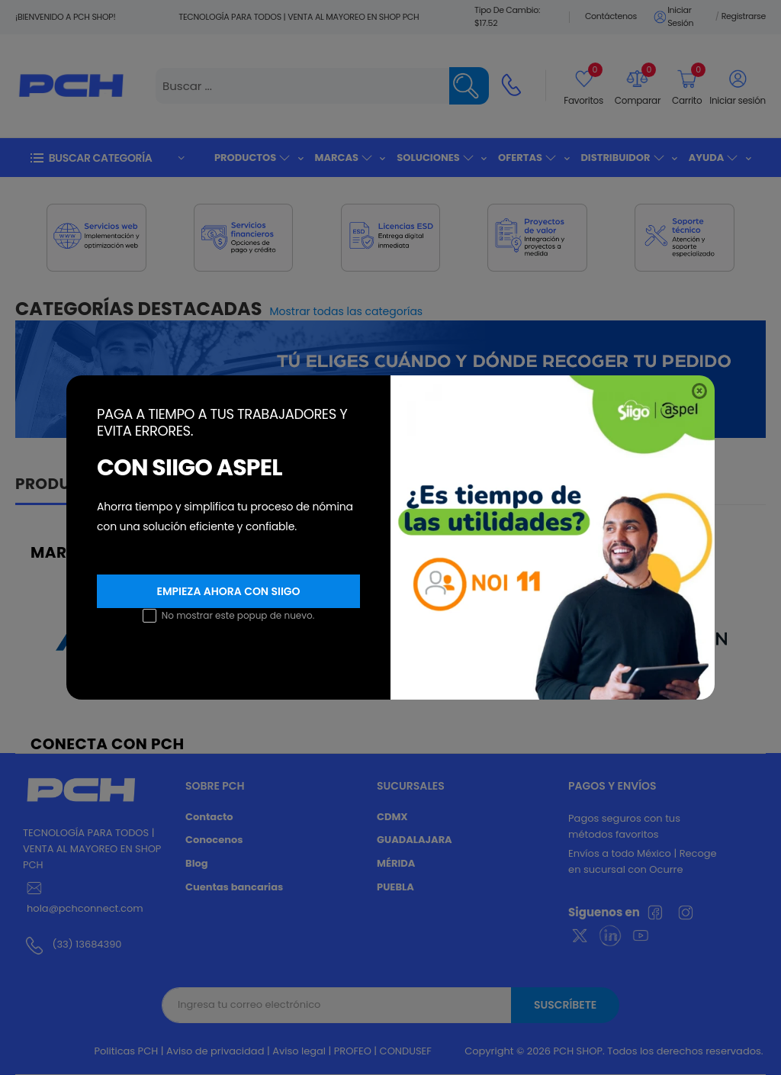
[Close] (699, 391)
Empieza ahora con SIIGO (228, 591)
